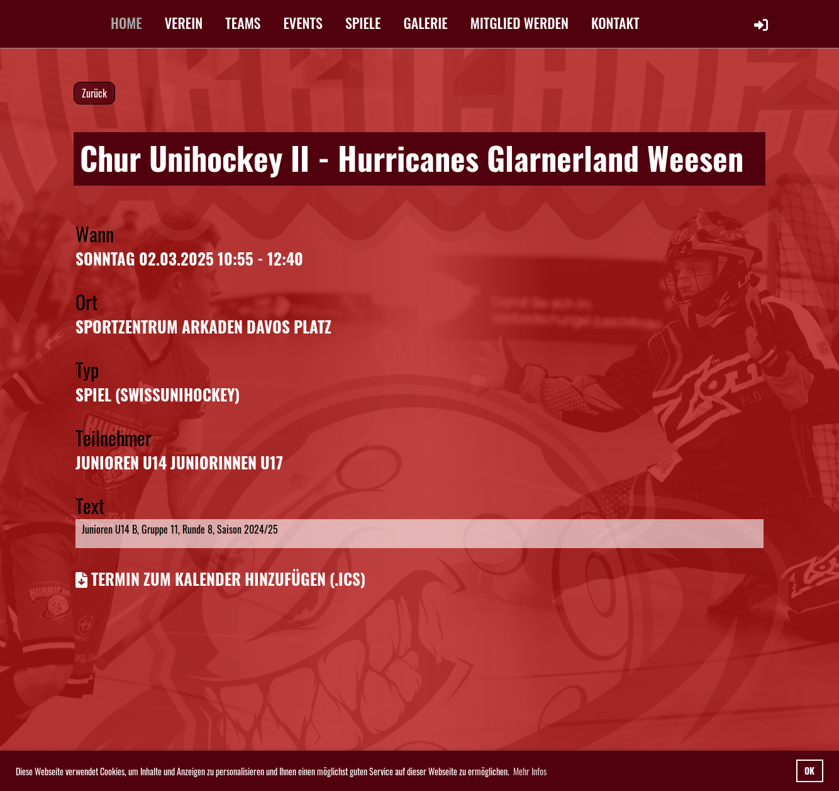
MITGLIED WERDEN (519, 23)
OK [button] (809, 770)
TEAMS (242, 23)
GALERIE (426, 23)
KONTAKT (615, 23)
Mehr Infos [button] (530, 771)
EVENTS (303, 23)
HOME (126, 23)
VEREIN (184, 23)
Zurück (94, 93)
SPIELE (363, 23)
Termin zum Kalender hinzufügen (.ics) (228, 578)
